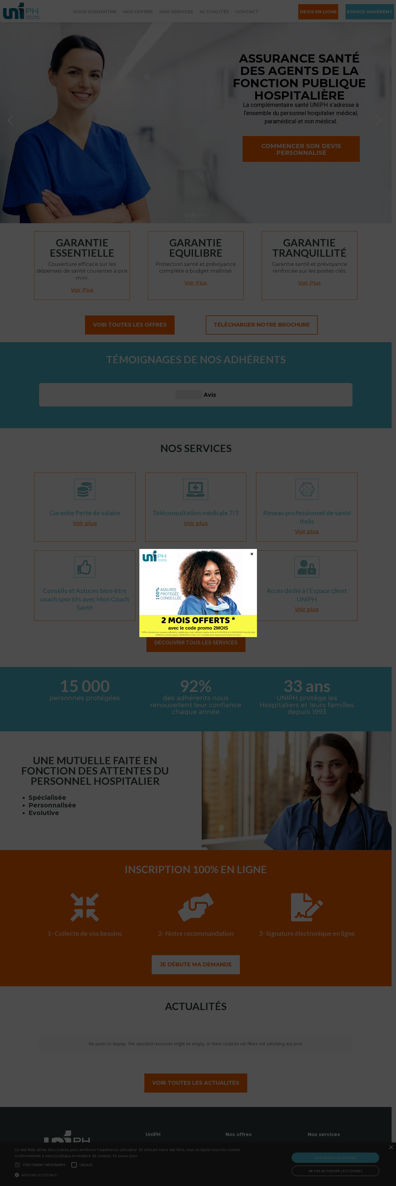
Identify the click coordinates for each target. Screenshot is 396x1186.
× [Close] (251, 553)
